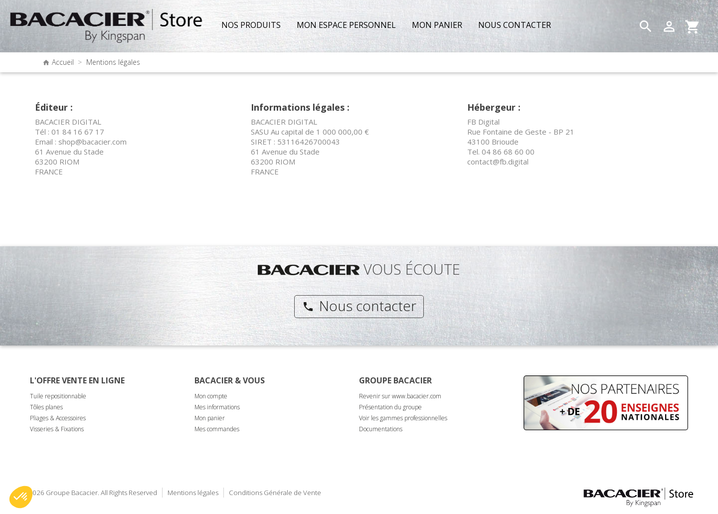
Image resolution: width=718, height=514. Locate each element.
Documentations (380, 429)
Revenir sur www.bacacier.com (400, 396)
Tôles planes (46, 407)
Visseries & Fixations (57, 429)
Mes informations (217, 407)
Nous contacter (359, 305)
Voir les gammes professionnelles (403, 418)
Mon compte (210, 396)
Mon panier (209, 418)
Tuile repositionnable (58, 396)
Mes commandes (216, 429)
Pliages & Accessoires (58, 418)
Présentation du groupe (390, 407)
